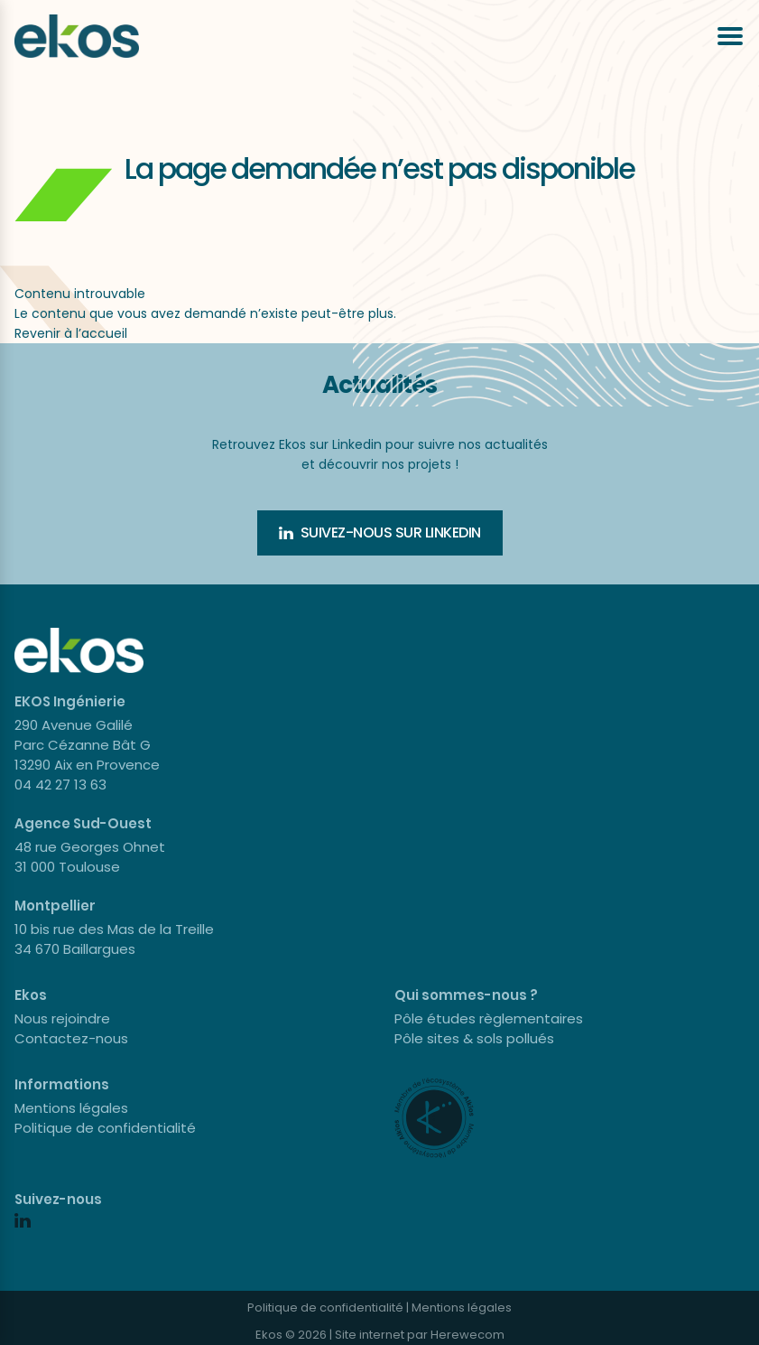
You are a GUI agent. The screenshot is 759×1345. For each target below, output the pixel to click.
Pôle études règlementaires (488, 1018)
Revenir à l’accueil (70, 333)
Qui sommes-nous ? (466, 995)
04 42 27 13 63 (60, 784)
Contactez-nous (71, 1038)
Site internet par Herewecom (419, 1334)
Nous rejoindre (62, 1018)
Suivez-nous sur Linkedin (380, 532)
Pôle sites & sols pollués (474, 1038)
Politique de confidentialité (105, 1127)
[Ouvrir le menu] (730, 36)
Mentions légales (71, 1107)
